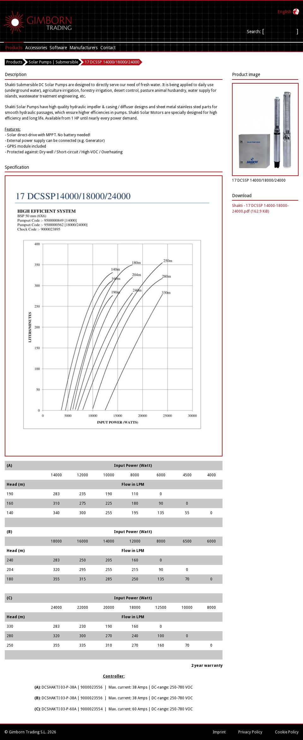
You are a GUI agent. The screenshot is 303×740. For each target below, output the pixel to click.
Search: (254, 31)
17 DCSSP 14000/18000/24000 (112, 62)
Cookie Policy (287, 732)
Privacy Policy (250, 732)
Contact (108, 47)
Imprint (219, 732)
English (284, 11)
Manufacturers (83, 47)
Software (58, 47)
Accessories (36, 47)
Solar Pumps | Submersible (53, 62)
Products (13, 47)
